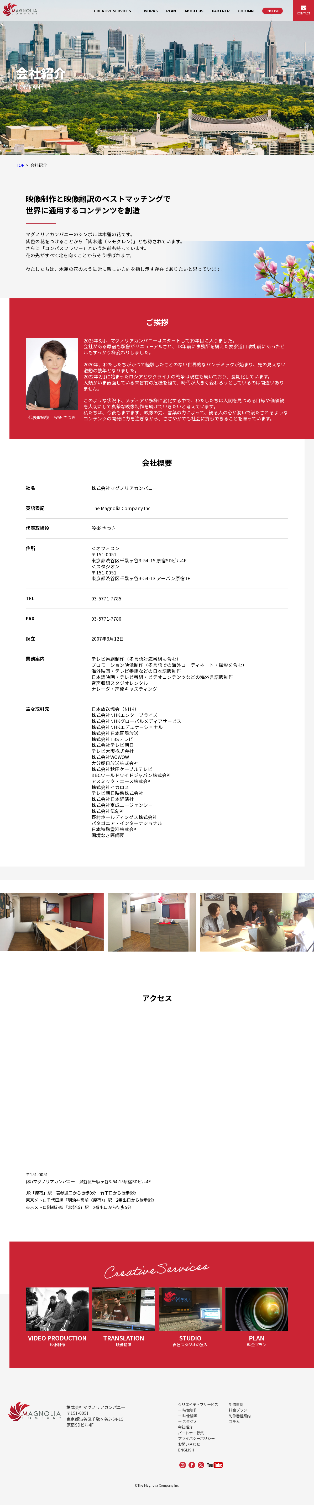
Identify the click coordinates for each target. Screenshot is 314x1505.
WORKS (151, 10)
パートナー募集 (191, 1432)
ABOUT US (194, 10)
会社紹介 (185, 1427)
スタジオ (189, 1421)
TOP (20, 165)
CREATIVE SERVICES (112, 10)
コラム (234, 1421)
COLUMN (246, 10)
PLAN (171, 10)
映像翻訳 (189, 1415)
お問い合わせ (189, 1444)
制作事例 (236, 1404)
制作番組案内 (240, 1415)
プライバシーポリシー (196, 1438)
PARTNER (221, 10)
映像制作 (189, 1410)
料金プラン (238, 1410)
